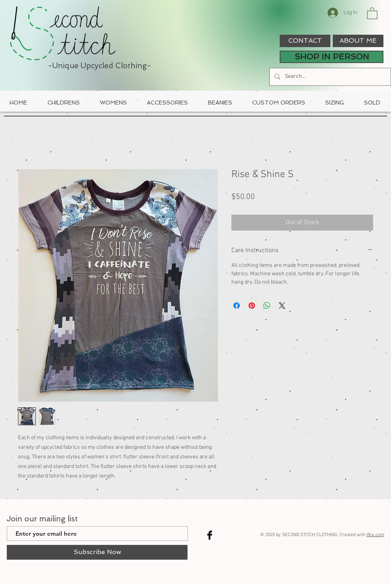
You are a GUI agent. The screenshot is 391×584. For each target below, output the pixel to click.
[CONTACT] (305, 41)
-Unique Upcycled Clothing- (99, 65)
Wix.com (375, 535)
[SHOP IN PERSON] (331, 57)
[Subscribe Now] (97, 552)
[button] (372, 13)
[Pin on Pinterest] (252, 305)
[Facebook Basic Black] (209, 535)
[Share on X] (282, 305)
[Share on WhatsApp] (267, 305)
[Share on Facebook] (236, 305)
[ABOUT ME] (358, 41)
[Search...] (329, 76)
